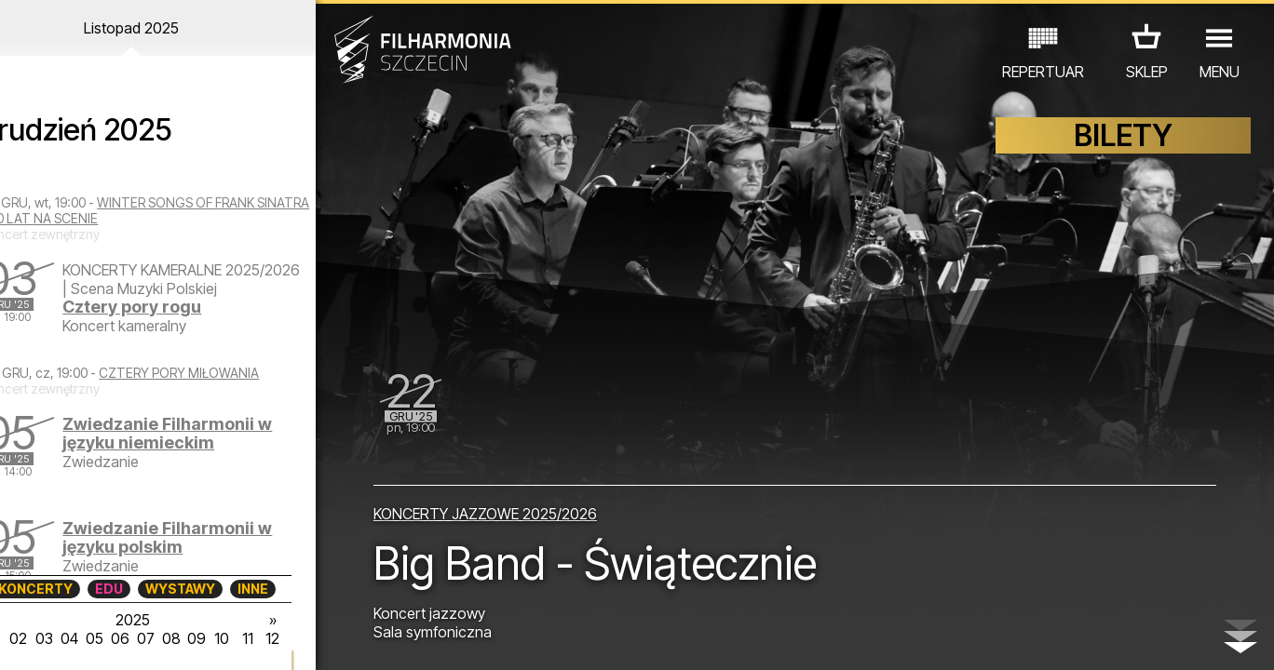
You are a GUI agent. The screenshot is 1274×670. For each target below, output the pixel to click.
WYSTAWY (208, 588)
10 (250, 638)
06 (148, 638)
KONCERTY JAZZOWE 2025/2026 (499, 512)
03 (71, 638)
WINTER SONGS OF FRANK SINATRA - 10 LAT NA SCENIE (169, 210)
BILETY (1123, 137)
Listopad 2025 (165, 28)
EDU (137, 588)
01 (19, 638)
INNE (280, 588)
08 (199, 638)
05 (122, 638)
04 (96, 638)
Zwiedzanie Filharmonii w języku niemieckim (211, 441)
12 (302, 638)
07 (174, 638)
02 (45, 638)
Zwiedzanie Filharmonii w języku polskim (211, 545)
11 (276, 638)
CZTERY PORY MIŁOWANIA (229, 380)
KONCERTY (63, 588)
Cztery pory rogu (175, 325)
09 (225, 638)
